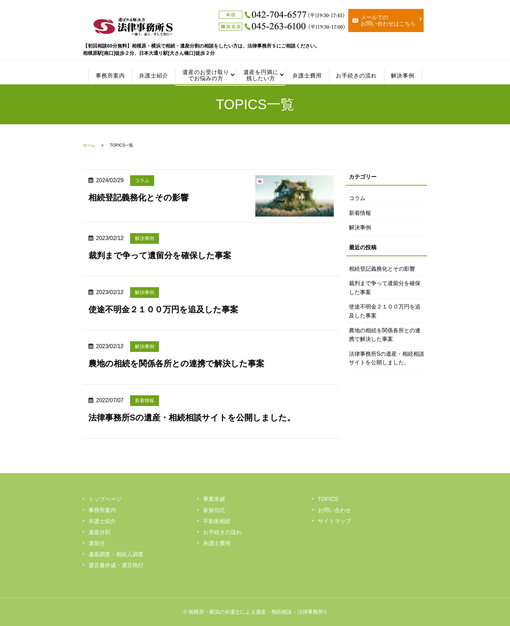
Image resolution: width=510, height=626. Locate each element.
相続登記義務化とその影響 (138, 197)
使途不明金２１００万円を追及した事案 (163, 309)
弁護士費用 (307, 76)
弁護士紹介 (153, 76)
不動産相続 (217, 521)
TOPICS (328, 499)
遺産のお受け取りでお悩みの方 (205, 75)
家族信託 (214, 510)
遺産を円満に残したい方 (260, 75)
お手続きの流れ (356, 76)
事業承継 (214, 499)
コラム (142, 180)
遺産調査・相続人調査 (116, 554)
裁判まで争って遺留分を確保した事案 (159, 255)
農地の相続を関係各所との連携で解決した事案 (176, 363)
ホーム (89, 145)
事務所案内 (110, 76)
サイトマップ (334, 521)
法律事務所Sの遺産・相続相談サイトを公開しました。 (191, 417)
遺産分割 (99, 532)
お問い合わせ (334, 510)
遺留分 (96, 543)
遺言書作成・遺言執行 (116, 565)
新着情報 (144, 400)
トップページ (104, 499)
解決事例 (402, 76)
